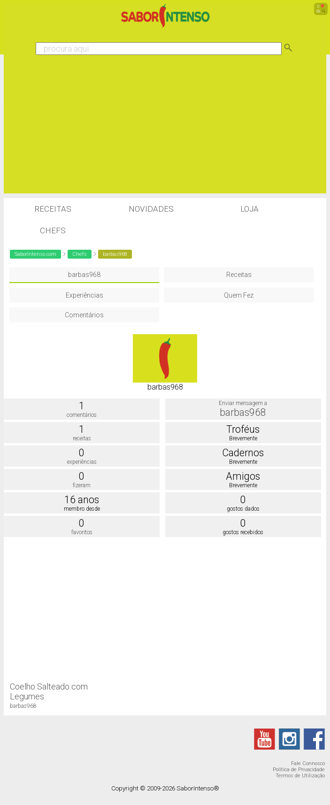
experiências (82, 462)
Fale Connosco (308, 763)
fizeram (82, 485)
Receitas (52, 209)
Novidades (151, 209)
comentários (82, 415)
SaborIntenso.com (35, 254)
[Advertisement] (165, 127)
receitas (82, 438)
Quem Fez (238, 295)
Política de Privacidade (299, 770)
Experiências (84, 295)
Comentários (84, 315)
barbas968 (84, 274)
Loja (249, 209)
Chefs (53, 230)
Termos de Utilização (300, 776)
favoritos (81, 532)
